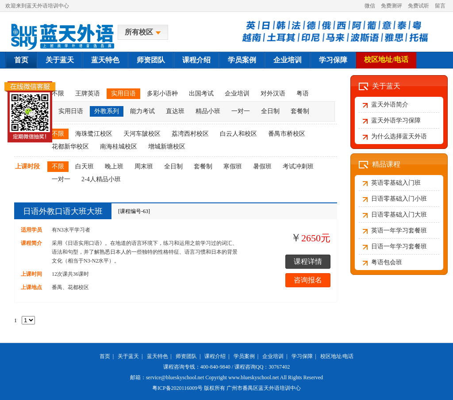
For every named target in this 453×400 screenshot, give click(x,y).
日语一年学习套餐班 (399, 246)
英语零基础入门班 (396, 182)
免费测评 (391, 6)
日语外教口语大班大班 (63, 211)
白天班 (84, 166)
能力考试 (142, 111)
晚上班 (114, 166)
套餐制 (300, 111)
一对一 (240, 111)
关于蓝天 (60, 60)
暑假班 (262, 166)
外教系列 (106, 111)
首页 (21, 60)
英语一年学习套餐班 (399, 230)
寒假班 (232, 166)
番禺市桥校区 (286, 133)
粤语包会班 (386, 262)
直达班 (175, 111)
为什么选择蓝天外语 (399, 136)
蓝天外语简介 (389, 104)
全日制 (270, 111)
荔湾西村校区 (190, 133)
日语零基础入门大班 (399, 214)
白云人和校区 (238, 133)
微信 (370, 6)
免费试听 (418, 6)
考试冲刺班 (298, 166)
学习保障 (333, 60)
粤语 (302, 93)
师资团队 (151, 60)
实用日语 (123, 93)
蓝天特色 (105, 60)
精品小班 (208, 111)
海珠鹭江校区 (93, 133)
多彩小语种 (162, 93)
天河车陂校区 (142, 133)
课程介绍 (196, 60)
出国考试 (201, 93)
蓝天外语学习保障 (396, 120)
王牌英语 (87, 93)
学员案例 (242, 60)
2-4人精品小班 (101, 179)
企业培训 (287, 60)
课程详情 (308, 261)
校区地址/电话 (386, 59)
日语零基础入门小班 (399, 198)
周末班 (143, 166)
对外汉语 (273, 93)
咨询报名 (308, 280)
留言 (440, 6)
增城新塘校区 (166, 146)
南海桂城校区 (118, 146)
